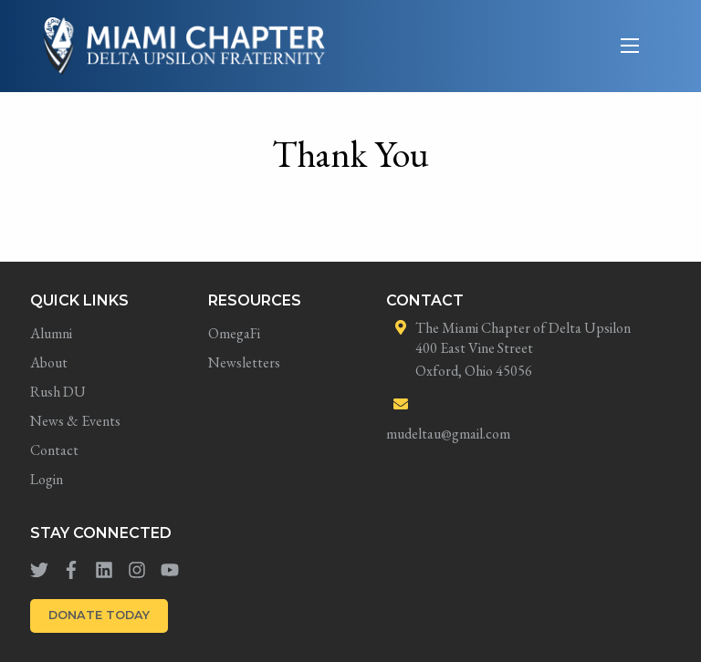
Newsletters (244, 362)
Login (46, 479)
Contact (54, 450)
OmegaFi (234, 333)
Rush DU (58, 391)
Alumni (51, 333)
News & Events (75, 420)
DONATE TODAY (99, 615)
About (49, 362)
